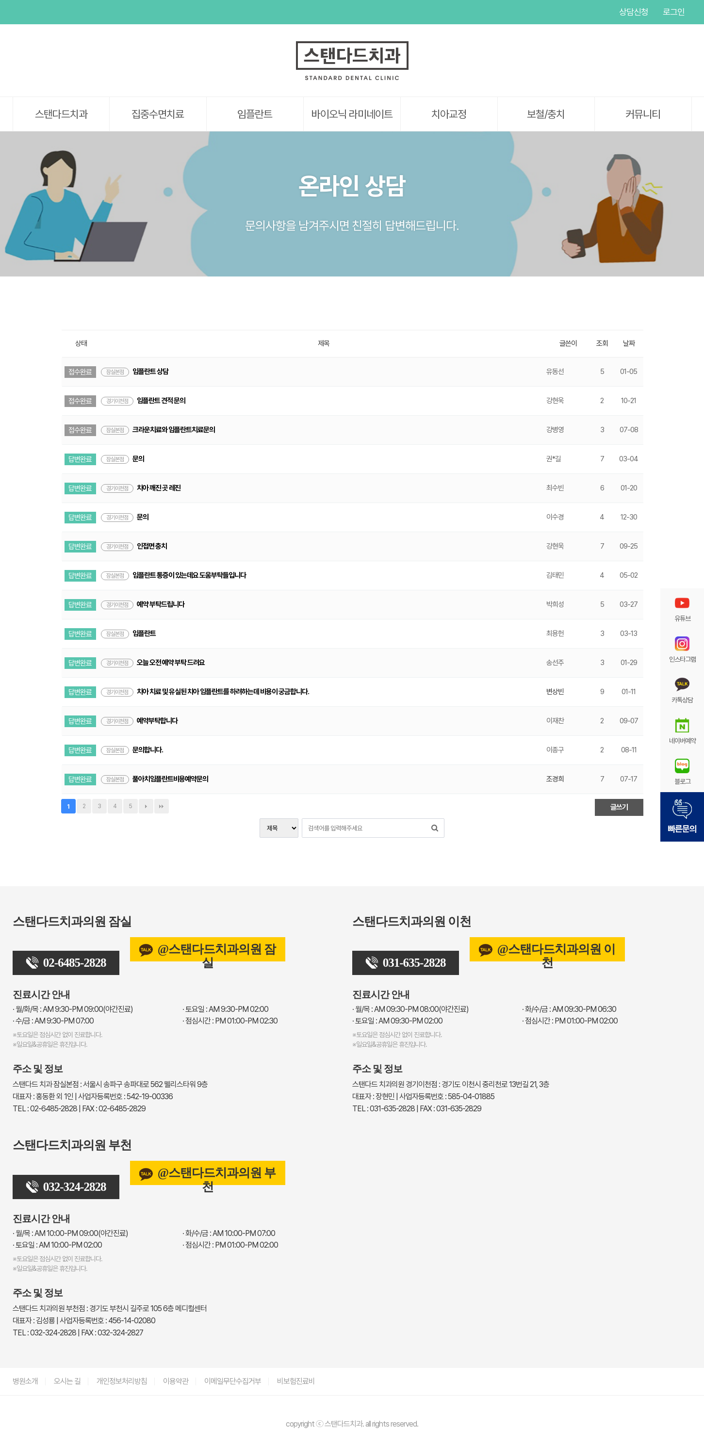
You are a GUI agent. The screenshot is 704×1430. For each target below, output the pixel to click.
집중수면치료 (157, 114)
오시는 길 (67, 1381)
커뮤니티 (642, 114)
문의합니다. (132, 750)
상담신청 (633, 12)
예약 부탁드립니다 (142, 604)
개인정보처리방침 (122, 1381)
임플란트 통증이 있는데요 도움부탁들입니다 (173, 575)
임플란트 (254, 114)
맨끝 (161, 806)
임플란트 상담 (134, 371)
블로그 (682, 772)
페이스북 (39, 12)
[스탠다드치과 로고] (352, 78)
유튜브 (20, 12)
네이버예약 (682, 731)
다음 (146, 806)
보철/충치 (546, 114)
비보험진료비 (296, 1381)
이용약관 (175, 1381)
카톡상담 (682, 690)
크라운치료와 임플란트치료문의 (158, 429)
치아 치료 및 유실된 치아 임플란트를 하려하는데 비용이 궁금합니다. (205, 691)
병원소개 (25, 1381)
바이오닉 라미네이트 (352, 114)
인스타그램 (58, 12)
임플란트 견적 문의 (143, 400)
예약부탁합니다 (139, 720)
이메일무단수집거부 (232, 1381)
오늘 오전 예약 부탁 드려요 (153, 662)
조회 (602, 343)
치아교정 (448, 114)
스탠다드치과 (61, 114)
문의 (122, 459)
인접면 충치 (134, 546)
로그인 (674, 12)
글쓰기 (619, 807)
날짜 (629, 343)
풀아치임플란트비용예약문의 (154, 779)
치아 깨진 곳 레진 (140, 488)
